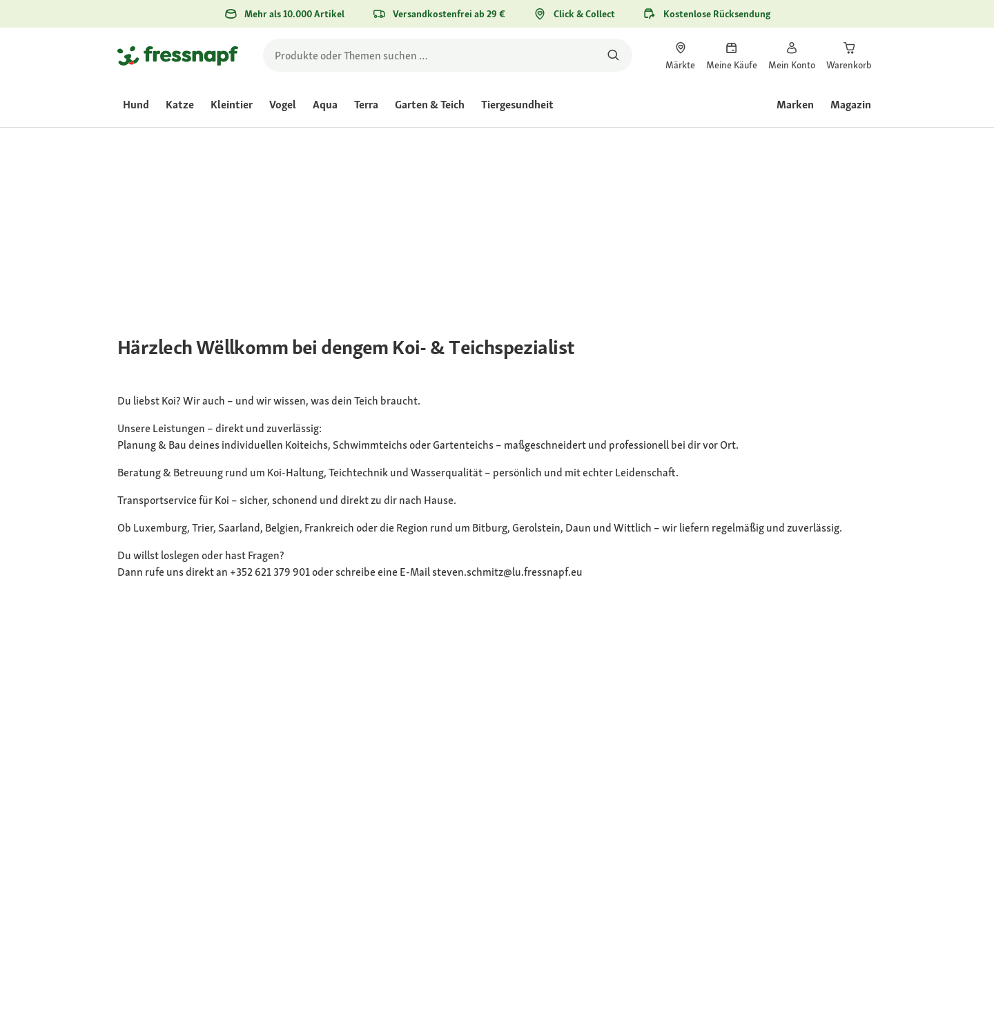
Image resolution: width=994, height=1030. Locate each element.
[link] (680, 55)
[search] (447, 55)
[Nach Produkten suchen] (613, 55)
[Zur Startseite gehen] (177, 55)
